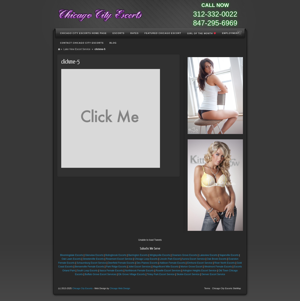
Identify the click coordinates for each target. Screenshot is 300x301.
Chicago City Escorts (82, 288)
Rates (134, 33)
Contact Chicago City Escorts (82, 43)
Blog (113, 43)
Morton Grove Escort (191, 266)
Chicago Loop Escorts (146, 259)
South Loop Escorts (87, 270)
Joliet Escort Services (139, 266)
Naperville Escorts (229, 255)
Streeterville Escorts (93, 259)
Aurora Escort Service (193, 259)
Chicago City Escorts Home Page (83, 33)
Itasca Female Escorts (111, 270)
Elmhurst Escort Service (199, 262)
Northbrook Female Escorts (139, 270)
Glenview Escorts (94, 255)
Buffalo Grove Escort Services (100, 274)
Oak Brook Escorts (217, 259)
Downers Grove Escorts (184, 255)
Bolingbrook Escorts (115, 255)
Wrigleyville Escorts (160, 255)
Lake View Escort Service (77, 49)
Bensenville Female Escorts (89, 266)
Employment (230, 33)
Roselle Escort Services (168, 270)
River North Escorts (224, 262)
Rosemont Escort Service (119, 259)
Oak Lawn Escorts (71, 259)
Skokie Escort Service (188, 274)
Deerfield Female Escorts (121, 262)
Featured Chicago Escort (163, 33)
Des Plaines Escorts (147, 262)
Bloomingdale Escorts (71, 255)
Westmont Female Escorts (218, 266)
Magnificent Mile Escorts (166, 266)
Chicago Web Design (120, 288)
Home (59, 49)
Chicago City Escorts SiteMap (226, 288)
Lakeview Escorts (208, 255)
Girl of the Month (201, 33)
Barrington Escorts (138, 255)
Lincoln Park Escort (170, 259)
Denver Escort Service (213, 274)
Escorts (118, 33)
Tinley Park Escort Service (161, 274)
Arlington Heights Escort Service (199, 270)
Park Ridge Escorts (116, 266)
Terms (207, 288)
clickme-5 (70, 62)
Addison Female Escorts (172, 262)
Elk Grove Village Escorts (131, 274)
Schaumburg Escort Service (91, 262)
